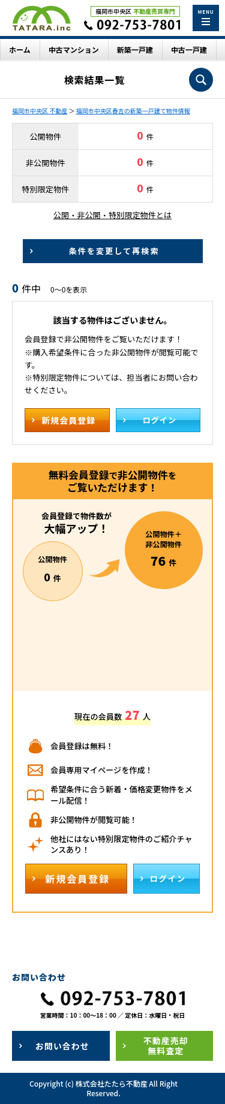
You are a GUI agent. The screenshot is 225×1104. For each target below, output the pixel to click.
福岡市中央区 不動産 (39, 110)
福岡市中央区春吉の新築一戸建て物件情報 (133, 110)
